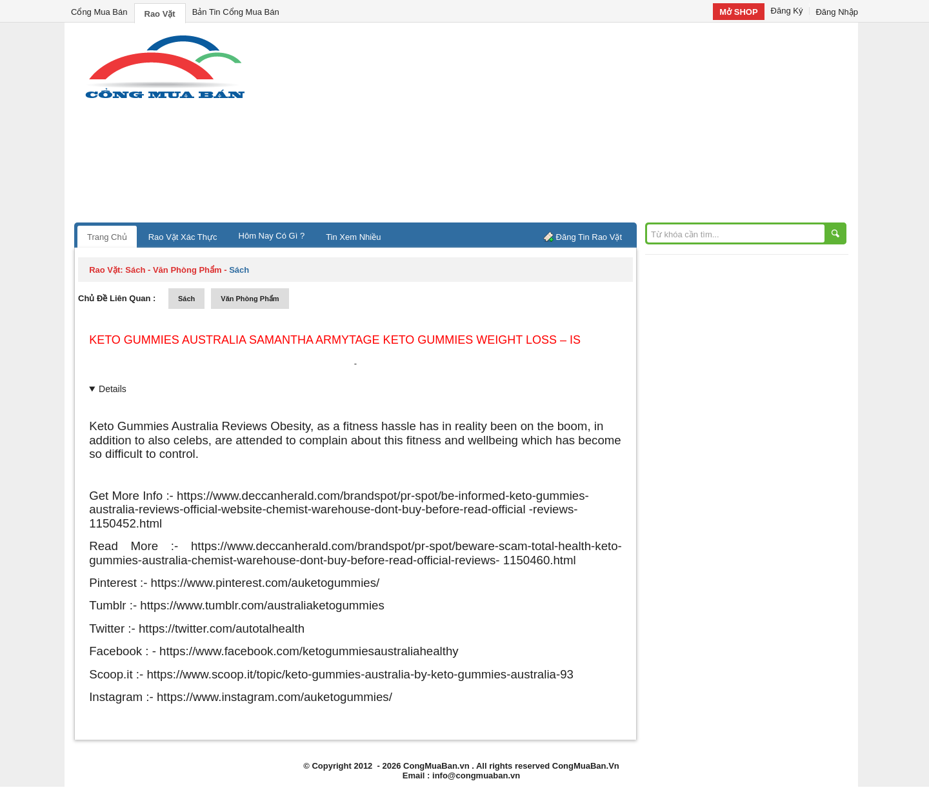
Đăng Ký (787, 10)
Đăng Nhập (836, 12)
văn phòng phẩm (250, 298)
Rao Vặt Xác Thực (182, 237)
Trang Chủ (107, 237)
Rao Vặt (160, 14)
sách (186, 298)
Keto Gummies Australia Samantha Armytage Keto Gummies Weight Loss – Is (335, 339)
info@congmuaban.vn (476, 775)
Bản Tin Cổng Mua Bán (235, 12)
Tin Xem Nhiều (353, 237)
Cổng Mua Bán (99, 12)
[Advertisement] (574, 125)
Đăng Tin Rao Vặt (589, 237)
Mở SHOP (738, 12)
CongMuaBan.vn (436, 766)
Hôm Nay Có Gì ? (272, 236)
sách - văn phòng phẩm (173, 270)
